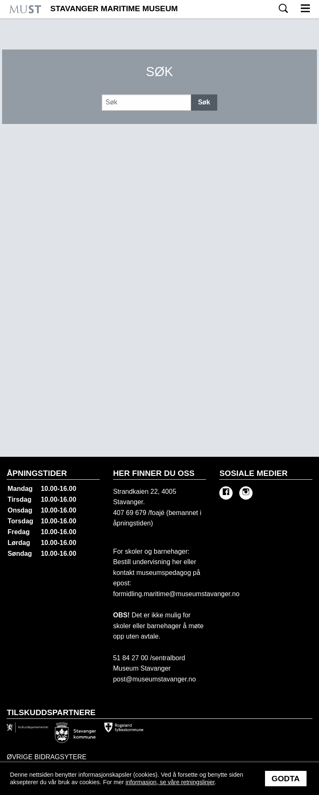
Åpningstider (37, 473)
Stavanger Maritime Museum (114, 9)
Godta (286, 778)
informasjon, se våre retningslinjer (169, 782)
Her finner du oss (153, 473)
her (176, 561)
